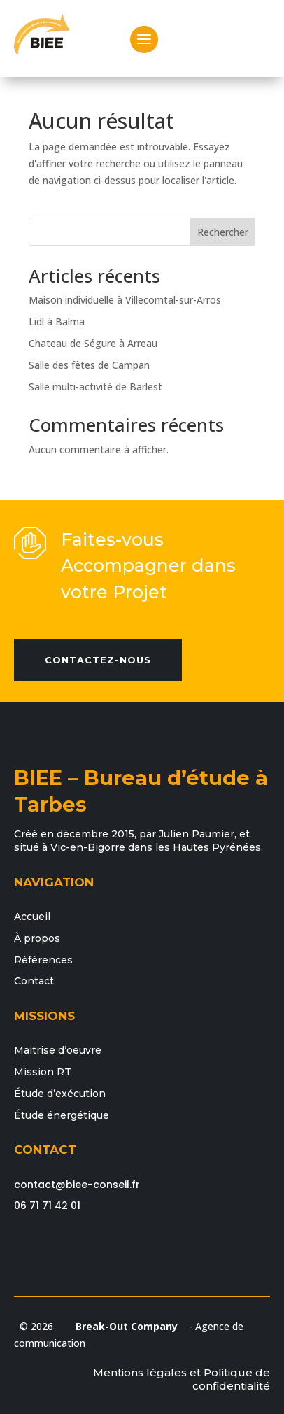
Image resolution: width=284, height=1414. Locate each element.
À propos (37, 938)
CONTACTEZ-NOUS (98, 659)
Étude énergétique (61, 1115)
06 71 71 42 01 (47, 1205)
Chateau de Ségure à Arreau (93, 343)
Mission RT (42, 1072)
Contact (34, 981)
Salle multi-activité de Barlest (95, 386)
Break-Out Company (124, 1326)
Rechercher (222, 232)
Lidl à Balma (57, 321)
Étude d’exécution (60, 1093)
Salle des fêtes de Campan (89, 365)
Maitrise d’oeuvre (57, 1050)
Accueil (32, 916)
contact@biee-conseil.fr (77, 1185)
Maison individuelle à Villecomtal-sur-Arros (125, 299)
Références (43, 960)
